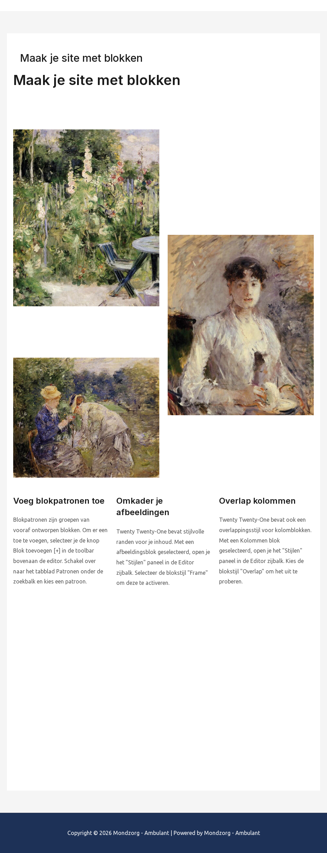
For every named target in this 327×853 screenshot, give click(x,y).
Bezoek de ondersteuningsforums (210, 735)
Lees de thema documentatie (55, 735)
